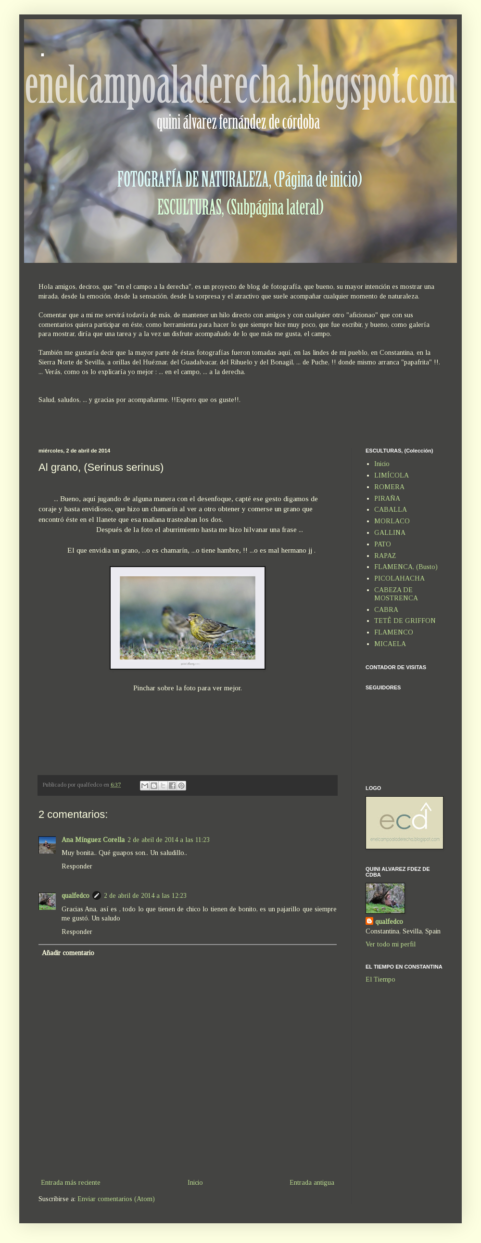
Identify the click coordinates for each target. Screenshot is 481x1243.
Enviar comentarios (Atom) (116, 1199)
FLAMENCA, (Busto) (406, 566)
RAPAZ (385, 555)
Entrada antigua (312, 1182)
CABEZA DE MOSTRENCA (396, 594)
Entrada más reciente (71, 1182)
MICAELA (390, 643)
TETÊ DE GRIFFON (405, 620)
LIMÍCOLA (391, 475)
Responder (77, 866)
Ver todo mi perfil (391, 944)
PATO (382, 544)
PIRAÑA (387, 498)
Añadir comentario (68, 953)
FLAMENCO (393, 632)
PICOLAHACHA (399, 578)
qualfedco (75, 895)
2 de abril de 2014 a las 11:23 (168, 839)
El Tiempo (380, 979)
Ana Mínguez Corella (93, 839)
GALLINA (389, 532)
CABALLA (390, 509)
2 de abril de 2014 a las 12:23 (145, 895)
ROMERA (389, 487)
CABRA (386, 609)
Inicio (195, 1182)
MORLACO (392, 521)
